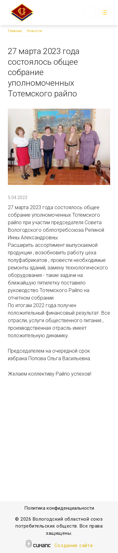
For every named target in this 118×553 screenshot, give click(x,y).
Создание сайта (73, 546)
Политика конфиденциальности (59, 508)
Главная (15, 31)
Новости (34, 31)
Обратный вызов (90, 13)
